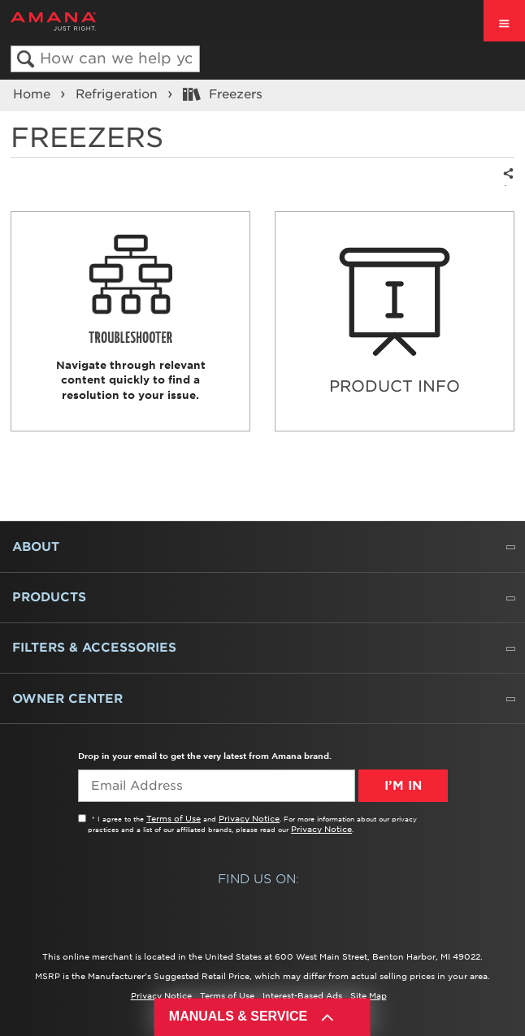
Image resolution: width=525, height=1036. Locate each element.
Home (33, 94)
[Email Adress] (216, 785)
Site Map (368, 995)
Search (26, 59)
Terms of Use (173, 818)
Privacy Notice (249, 818)
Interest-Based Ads (302, 995)
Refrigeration (119, 94)
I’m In (403, 785)
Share (505, 185)
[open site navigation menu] (504, 20)
